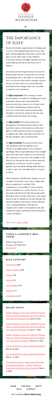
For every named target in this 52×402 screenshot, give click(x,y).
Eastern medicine (13, 270)
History (9, 280)
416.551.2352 (11, 248)
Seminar (9, 290)
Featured (10, 275)
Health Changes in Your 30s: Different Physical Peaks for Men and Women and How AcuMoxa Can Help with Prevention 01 (25, 338)
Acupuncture (11, 264)
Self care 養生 (22, 222)
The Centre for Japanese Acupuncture (26, 11)
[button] (26, 27)
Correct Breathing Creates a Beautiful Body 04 (25, 354)
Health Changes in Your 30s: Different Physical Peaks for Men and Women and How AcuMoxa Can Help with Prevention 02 (25, 327)
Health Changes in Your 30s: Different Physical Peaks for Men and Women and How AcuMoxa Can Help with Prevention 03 (25, 316)
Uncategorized (12, 296)
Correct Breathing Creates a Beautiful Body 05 (25, 346)
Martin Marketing (32, 394)
